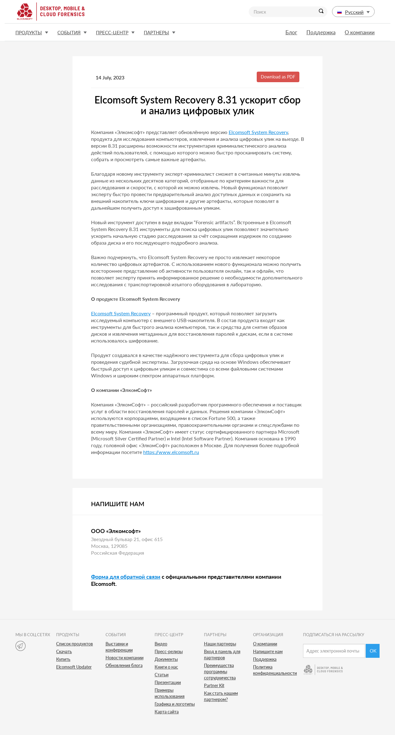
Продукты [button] (31, 32)
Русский (353, 12)
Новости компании (124, 657)
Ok (373, 650)
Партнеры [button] (159, 32)
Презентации (168, 682)
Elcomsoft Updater (74, 667)
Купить (63, 659)
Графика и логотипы (175, 704)
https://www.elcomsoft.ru (171, 452)
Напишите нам (268, 651)
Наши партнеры (220, 643)
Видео (161, 643)
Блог (291, 32)
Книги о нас (166, 667)
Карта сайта (167, 711)
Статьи (161, 674)
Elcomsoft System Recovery (258, 132)
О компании (360, 32)
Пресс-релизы (169, 651)
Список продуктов (74, 643)
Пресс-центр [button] (115, 32)
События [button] (72, 32)
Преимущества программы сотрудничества (220, 671)
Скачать (64, 651)
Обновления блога (124, 665)
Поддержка (320, 32)
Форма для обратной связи (125, 576)
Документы (166, 659)
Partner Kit (214, 685)
